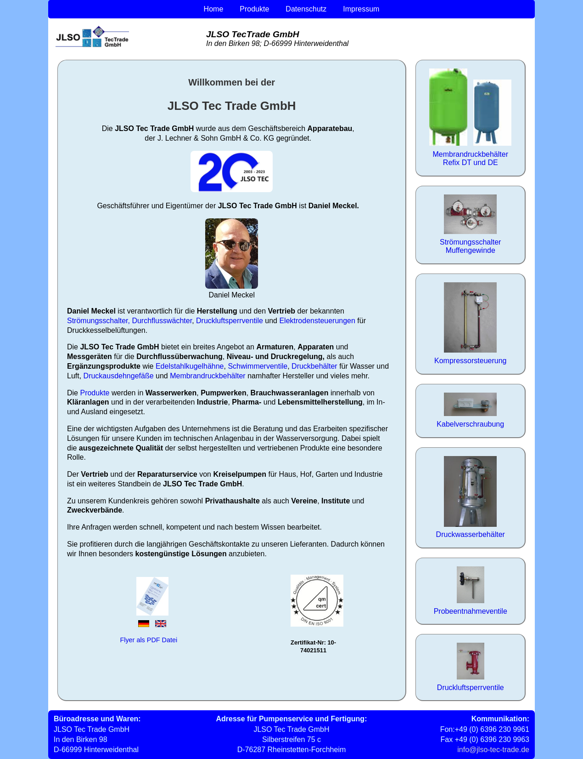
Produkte (254, 9)
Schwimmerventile (257, 366)
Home (214, 9)
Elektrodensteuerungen (317, 321)
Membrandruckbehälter (208, 376)
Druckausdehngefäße (119, 376)
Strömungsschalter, (98, 321)
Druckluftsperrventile (229, 321)
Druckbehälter (314, 366)
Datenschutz (306, 9)
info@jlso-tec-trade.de (493, 749)
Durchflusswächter (162, 321)
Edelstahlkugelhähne (190, 366)
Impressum (361, 9)
